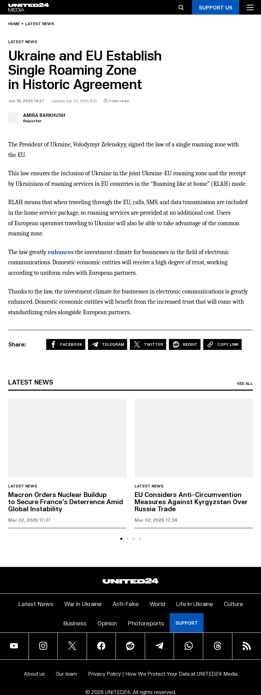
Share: (17, 344)
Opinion (107, 623)
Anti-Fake (125, 603)
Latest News (35, 603)
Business (75, 623)
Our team (66, 673)
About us (34, 673)
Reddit (184, 344)
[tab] (121, 539)
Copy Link (222, 344)
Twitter (148, 344)
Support (186, 623)
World (157, 603)
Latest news (39, 24)
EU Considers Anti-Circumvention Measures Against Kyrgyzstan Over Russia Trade (191, 501)
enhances (60, 252)
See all (245, 383)
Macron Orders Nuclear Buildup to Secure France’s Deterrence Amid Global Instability (65, 501)
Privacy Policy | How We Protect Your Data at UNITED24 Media (163, 673)
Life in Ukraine (194, 603)
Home (14, 24)
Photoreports (146, 623)
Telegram (107, 344)
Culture (233, 603)
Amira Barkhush (44, 115)
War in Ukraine (83, 603)
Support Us (215, 7)
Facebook (65, 344)
